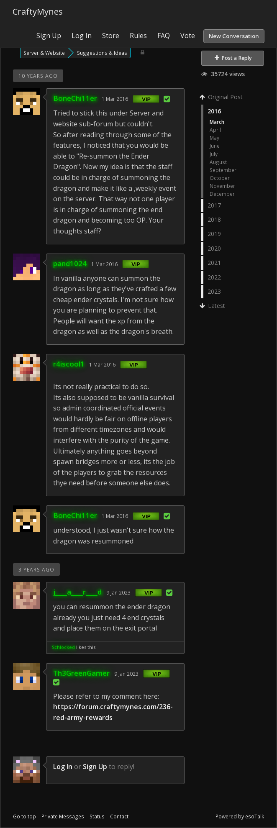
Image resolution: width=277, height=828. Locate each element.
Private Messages (62, 816)
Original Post (222, 97)
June (215, 145)
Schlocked (63, 647)
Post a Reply (233, 58)
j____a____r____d (77, 592)
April (215, 129)
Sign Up (48, 35)
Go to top (24, 816)
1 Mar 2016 (115, 98)
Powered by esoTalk (239, 816)
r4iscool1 (69, 364)
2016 (214, 111)
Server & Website (44, 52)
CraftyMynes (38, 11)
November (222, 185)
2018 (214, 219)
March (217, 121)
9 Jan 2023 (118, 592)
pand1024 (70, 263)
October (220, 177)
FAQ (163, 35)
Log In (82, 35)
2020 (214, 248)
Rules (138, 35)
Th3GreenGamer (81, 673)
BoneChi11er (75, 98)
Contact (119, 816)
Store (110, 35)
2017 (214, 205)
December (222, 193)
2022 (214, 277)
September (223, 170)
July (214, 154)
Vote (187, 35)
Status (97, 816)
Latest (213, 306)
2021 (214, 263)
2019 (214, 234)
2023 (214, 291)
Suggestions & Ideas (102, 52)
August (218, 162)
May (214, 137)
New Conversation (234, 36)
